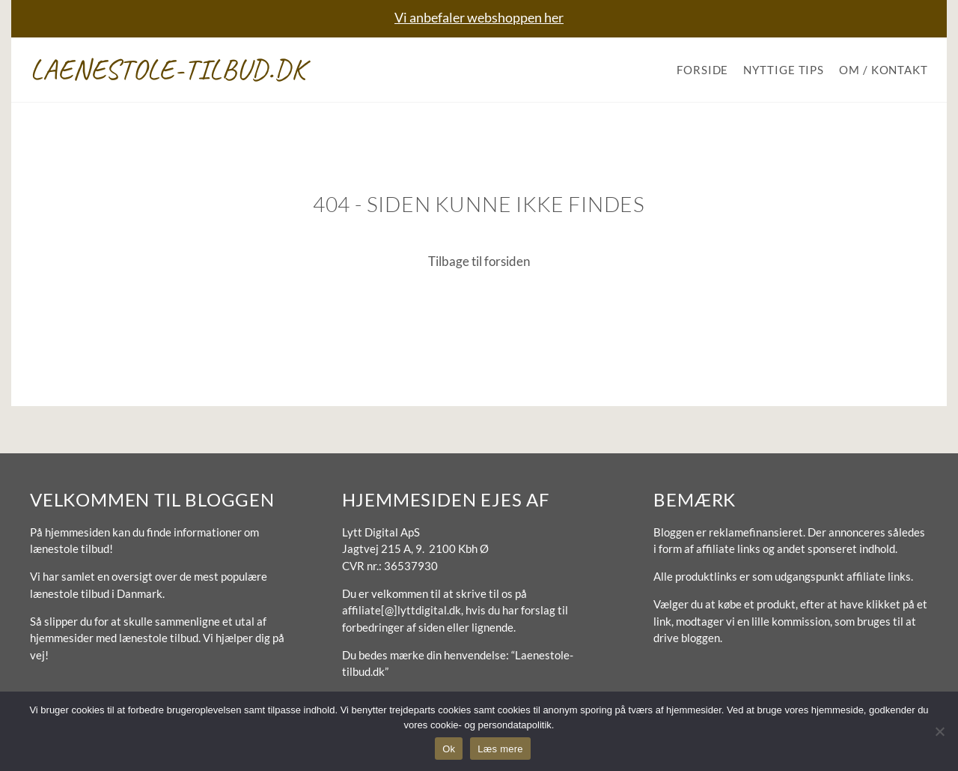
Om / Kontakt (883, 69)
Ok (448, 749)
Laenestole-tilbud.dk (168, 69)
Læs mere (500, 749)
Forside (702, 69)
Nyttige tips (783, 69)
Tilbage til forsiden (479, 261)
